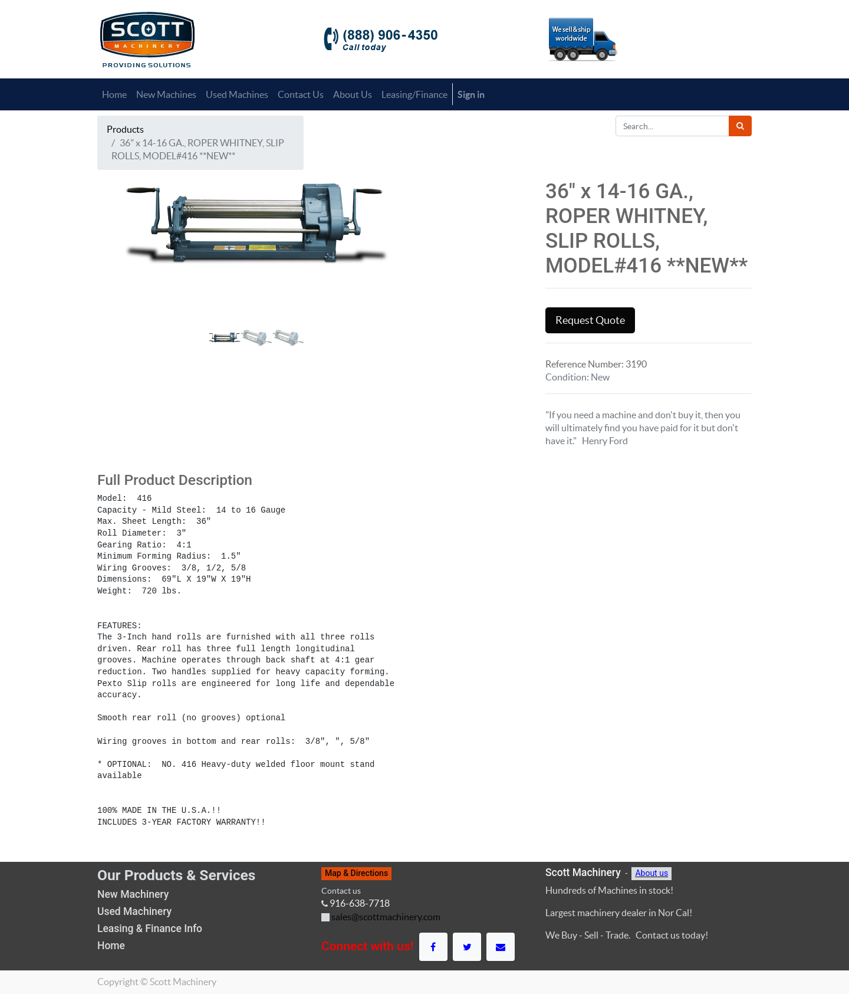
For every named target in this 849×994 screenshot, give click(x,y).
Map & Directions (356, 873)
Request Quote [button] (590, 320)
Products (125, 129)
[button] (121, 297)
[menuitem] (114, 94)
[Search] (740, 126)
